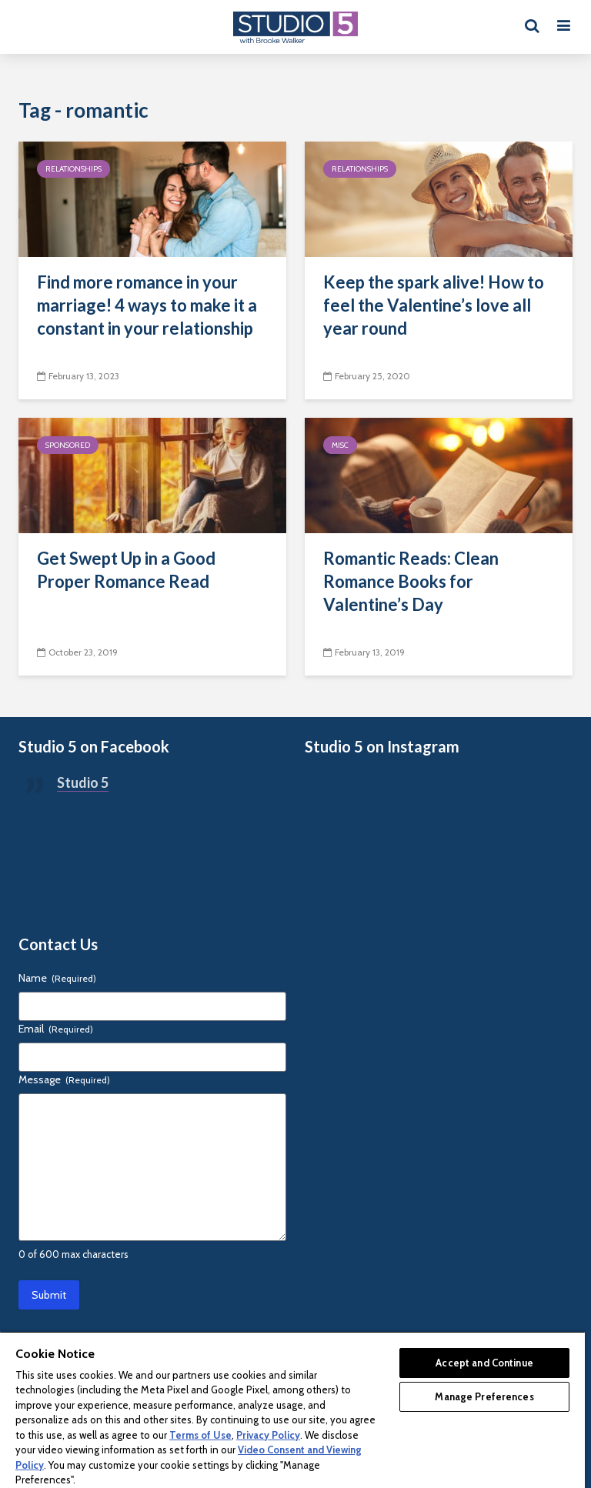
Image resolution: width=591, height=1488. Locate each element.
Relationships (73, 169)
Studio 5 (83, 782)
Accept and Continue (484, 1362)
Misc (340, 445)
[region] (292, 1409)
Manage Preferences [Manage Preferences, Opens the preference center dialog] (484, 1396)
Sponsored (67, 445)
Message (64, 1079)
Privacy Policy (268, 1435)
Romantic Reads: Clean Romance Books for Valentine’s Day (411, 581)
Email (55, 1029)
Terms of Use (200, 1435)
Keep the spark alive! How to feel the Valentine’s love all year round (433, 305)
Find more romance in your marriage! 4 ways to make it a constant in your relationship (147, 305)
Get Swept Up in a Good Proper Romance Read (126, 570)
